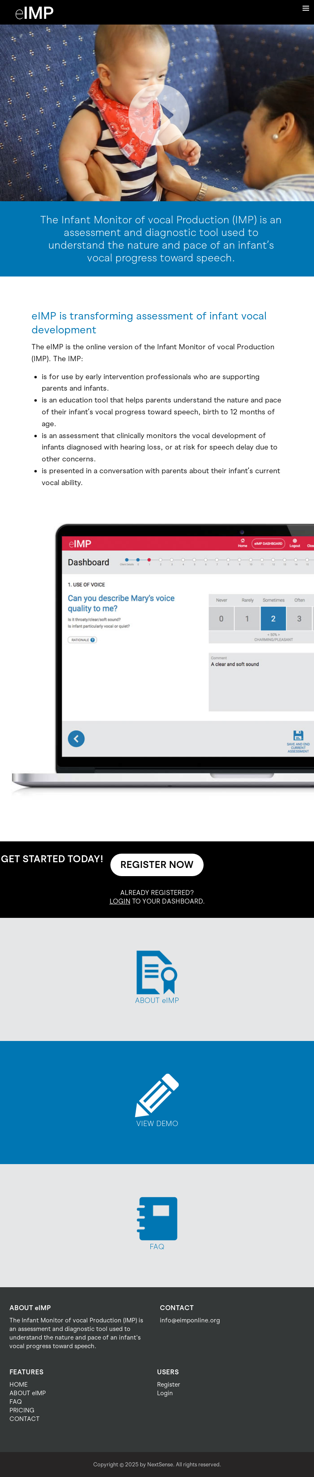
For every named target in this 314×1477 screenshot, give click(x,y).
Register (168, 1384)
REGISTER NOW (157, 864)
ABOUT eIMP (27, 1393)
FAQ (15, 1401)
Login (165, 1393)
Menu (306, 8)
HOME (18, 1384)
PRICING (21, 1410)
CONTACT (24, 1419)
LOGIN (120, 901)
